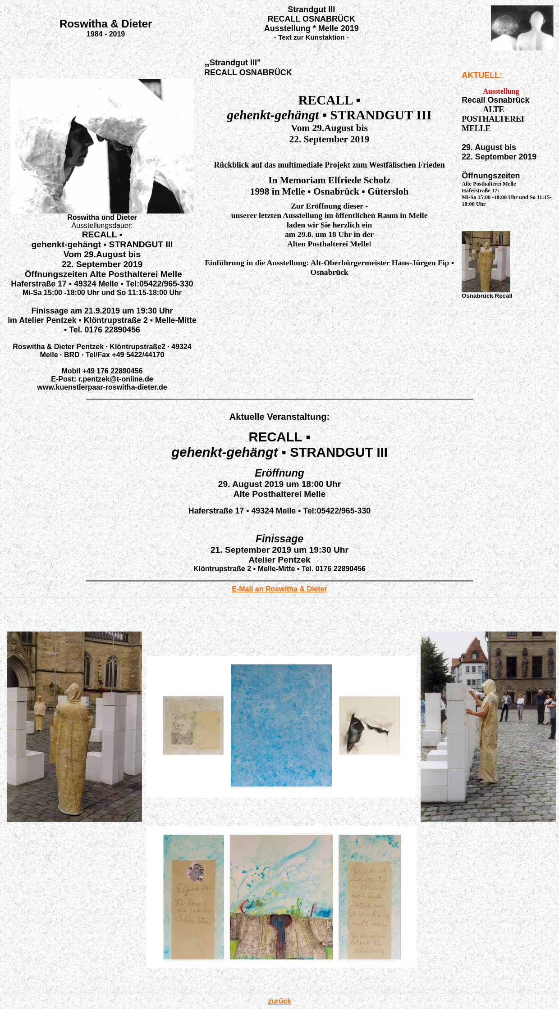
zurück (279, 1001)
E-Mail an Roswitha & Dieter (279, 589)
